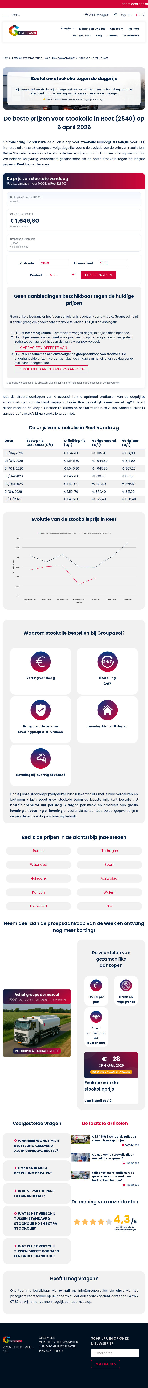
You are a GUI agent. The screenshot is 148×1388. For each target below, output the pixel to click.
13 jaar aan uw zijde (92, 28)
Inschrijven (105, 1364)
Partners (133, 28)
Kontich (38, 892)
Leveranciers (130, 35)
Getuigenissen (81, 35)
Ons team (116, 28)
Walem (109, 892)
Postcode (27, 263)
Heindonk (38, 878)
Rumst (38, 850)
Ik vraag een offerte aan (42, 348)
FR (138, 15)
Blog (99, 35)
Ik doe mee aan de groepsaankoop (51, 369)
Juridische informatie (57, 1346)
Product (36, 275)
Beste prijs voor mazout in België (31, 58)
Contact (112, 35)
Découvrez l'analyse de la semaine (111, 1071)
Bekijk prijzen (98, 275)
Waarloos (38, 864)
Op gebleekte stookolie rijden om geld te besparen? (113, 1156)
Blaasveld (38, 906)
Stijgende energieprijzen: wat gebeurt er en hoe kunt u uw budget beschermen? (113, 1176)
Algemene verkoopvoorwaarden (58, 1340)
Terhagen (109, 850)
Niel (110, 906)
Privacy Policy (51, 1351)
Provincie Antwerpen (64, 58)
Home (6, 58)
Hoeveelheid (83, 263)
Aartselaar (110, 878)
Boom (109, 864)
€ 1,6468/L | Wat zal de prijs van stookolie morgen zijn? (114, 1138)
